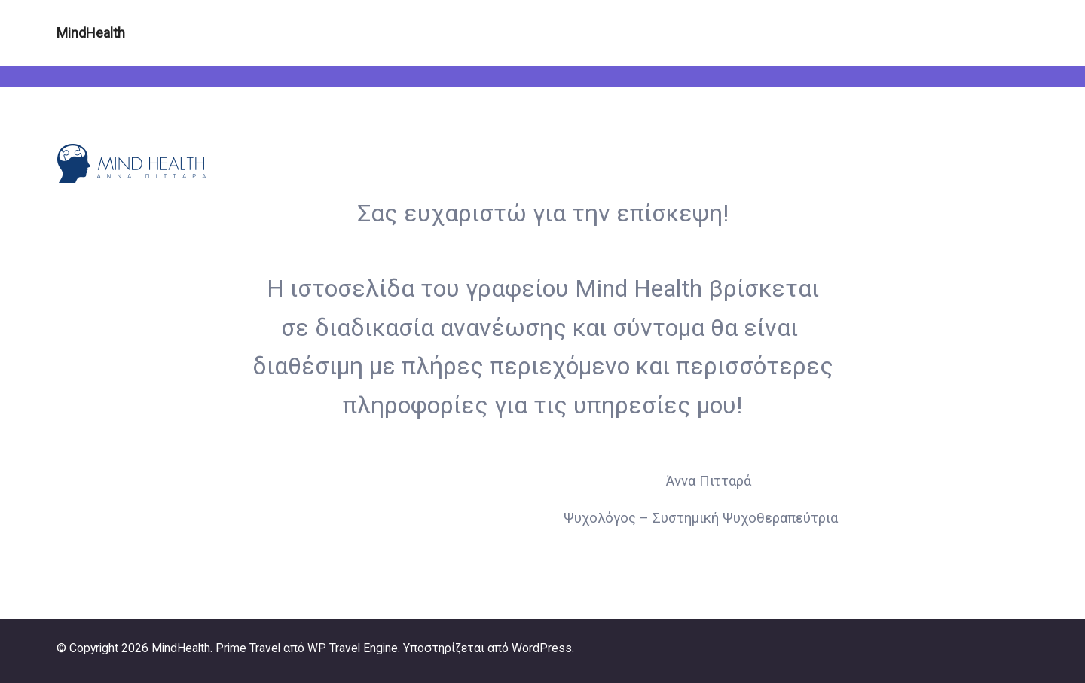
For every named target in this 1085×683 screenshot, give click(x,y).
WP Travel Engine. (353, 648)
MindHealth (91, 33)
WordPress (542, 648)
